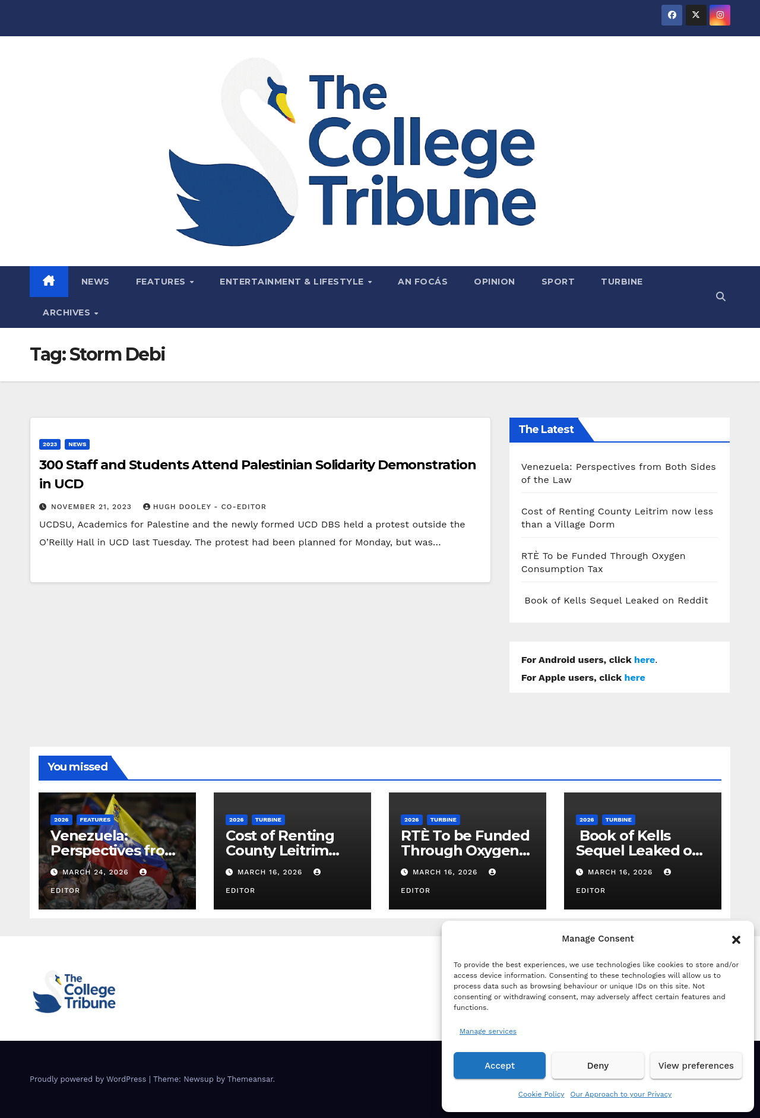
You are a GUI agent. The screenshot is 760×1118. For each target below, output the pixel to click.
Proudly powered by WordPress (89, 1079)
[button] (736, 939)
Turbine (622, 281)
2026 (61, 819)
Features (162, 281)
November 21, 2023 (93, 507)
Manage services (488, 1031)
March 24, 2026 (97, 872)
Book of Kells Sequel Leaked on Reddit (614, 600)
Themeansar (250, 1079)
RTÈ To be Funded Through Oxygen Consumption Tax (465, 850)
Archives (68, 312)
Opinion (494, 281)
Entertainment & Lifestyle (293, 281)
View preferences (696, 1065)
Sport (558, 281)
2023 (50, 444)
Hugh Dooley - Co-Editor (205, 507)
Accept (499, 1065)
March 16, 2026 (271, 872)
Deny (598, 1065)
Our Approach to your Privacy (621, 1094)
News (95, 281)
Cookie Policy (541, 1094)
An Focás (423, 281)
